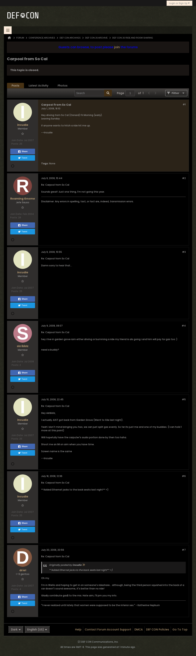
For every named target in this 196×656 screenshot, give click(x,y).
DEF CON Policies (157, 629)
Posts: (15, 143)
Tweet (22, 158)
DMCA (138, 629)
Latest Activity (38, 85)
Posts (15, 85)
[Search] (93, 93)
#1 (184, 104)
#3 (184, 252)
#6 (184, 476)
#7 (184, 549)
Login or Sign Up (179, 3)
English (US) (37, 629)
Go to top (179, 629)
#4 (184, 325)
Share (23, 151)
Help (78, 629)
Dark (16, 629)
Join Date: (17, 140)
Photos (63, 85)
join (117, 47)
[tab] (15, 85)
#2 (184, 178)
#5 (184, 399)
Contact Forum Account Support (108, 629)
